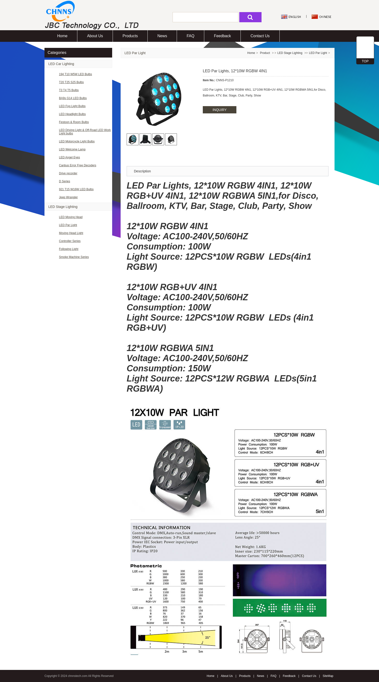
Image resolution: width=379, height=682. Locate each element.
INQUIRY (219, 110)
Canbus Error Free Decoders (77, 165)
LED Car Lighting (61, 64)
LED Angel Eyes (69, 157)
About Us (95, 36)
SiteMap (328, 676)
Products (130, 36)
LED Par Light (68, 225)
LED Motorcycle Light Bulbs (77, 141)
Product (265, 53)
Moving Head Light (71, 233)
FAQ (190, 36)
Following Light (68, 249)
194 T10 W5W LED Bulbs (75, 74)
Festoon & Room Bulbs (74, 122)
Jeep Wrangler (68, 197)
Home (62, 36)
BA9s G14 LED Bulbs (73, 98)
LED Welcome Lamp (72, 149)
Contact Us (260, 36)
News (162, 36)
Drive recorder (68, 173)
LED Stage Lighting (63, 207)
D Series (64, 181)
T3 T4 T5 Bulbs (69, 90)
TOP (365, 61)
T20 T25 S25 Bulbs (71, 82)
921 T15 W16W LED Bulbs (76, 189)
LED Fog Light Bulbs (72, 106)
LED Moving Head (70, 217)
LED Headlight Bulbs (72, 114)
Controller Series (69, 241)
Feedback (222, 36)
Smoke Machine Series (74, 257)
